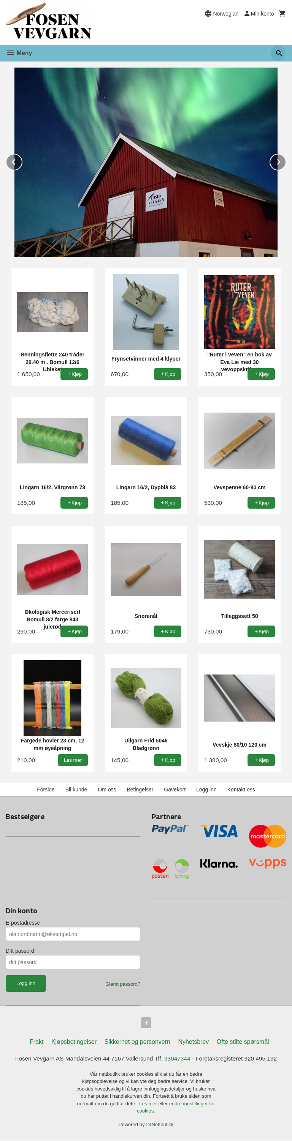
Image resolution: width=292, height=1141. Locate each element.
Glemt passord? (122, 984)
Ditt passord (20, 951)
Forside (46, 789)
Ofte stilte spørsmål (243, 1043)
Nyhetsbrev (193, 1043)
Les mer (149, 1105)
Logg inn (206, 789)
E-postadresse (23, 923)
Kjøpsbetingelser (74, 1043)
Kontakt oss (241, 789)
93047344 (178, 1059)
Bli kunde (76, 789)
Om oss (107, 789)
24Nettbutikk (159, 1126)
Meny (19, 53)
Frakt (36, 1043)
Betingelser (140, 789)
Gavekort (175, 789)
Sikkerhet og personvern (137, 1043)
